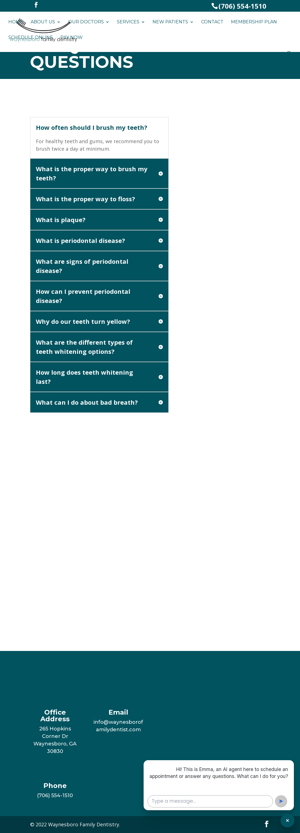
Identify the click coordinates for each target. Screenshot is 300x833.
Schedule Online (30, 38)
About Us (43, 22)
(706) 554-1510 (242, 6)
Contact (212, 22)
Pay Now (71, 38)
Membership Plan (254, 22)
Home (15, 22)
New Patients (170, 22)
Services (128, 22)
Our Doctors (86, 22)
